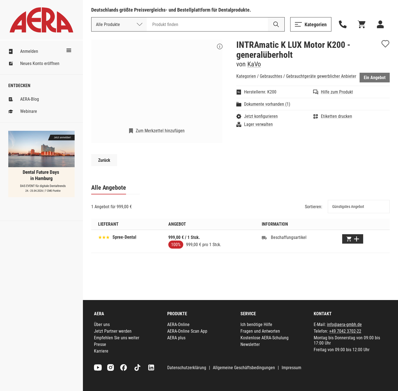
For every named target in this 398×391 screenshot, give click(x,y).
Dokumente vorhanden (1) (267, 104)
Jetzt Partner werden (113, 331)
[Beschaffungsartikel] (264, 237)
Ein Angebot (375, 77)
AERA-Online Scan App (187, 331)
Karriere (101, 351)
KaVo (254, 64)
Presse (100, 344)
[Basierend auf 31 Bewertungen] (104, 236)
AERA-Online (178, 324)
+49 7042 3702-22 (345, 331)
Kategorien (246, 76)
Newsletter (250, 344)
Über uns (102, 324)
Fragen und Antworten (260, 331)
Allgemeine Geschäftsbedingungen (244, 367)
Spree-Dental (124, 237)
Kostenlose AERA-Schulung (264, 337)
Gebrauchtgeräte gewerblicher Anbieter (321, 76)
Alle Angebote (108, 187)
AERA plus (176, 337)
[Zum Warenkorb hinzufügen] (352, 239)
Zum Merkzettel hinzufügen (160, 130)
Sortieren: (313, 206)
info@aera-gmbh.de (344, 324)
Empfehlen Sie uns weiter (116, 337)
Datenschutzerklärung (186, 367)
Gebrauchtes (271, 76)
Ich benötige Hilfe (256, 324)
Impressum (291, 367)
